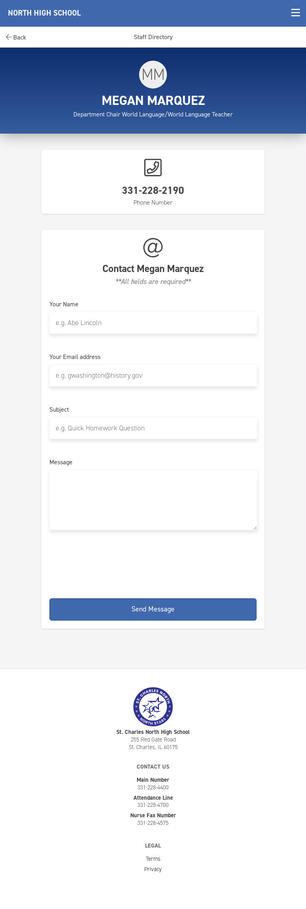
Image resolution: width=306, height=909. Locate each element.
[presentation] (153, 562)
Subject (59, 409)
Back (16, 37)
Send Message (153, 609)
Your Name (63, 304)
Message (61, 462)
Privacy (153, 869)
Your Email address (74, 357)
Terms (153, 859)
